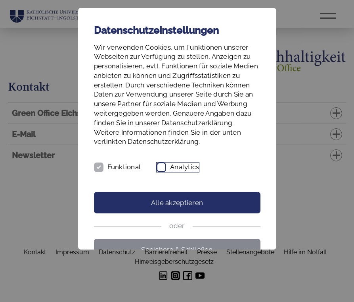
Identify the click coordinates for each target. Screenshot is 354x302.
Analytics (184, 167)
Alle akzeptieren (177, 203)
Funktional (124, 167)
